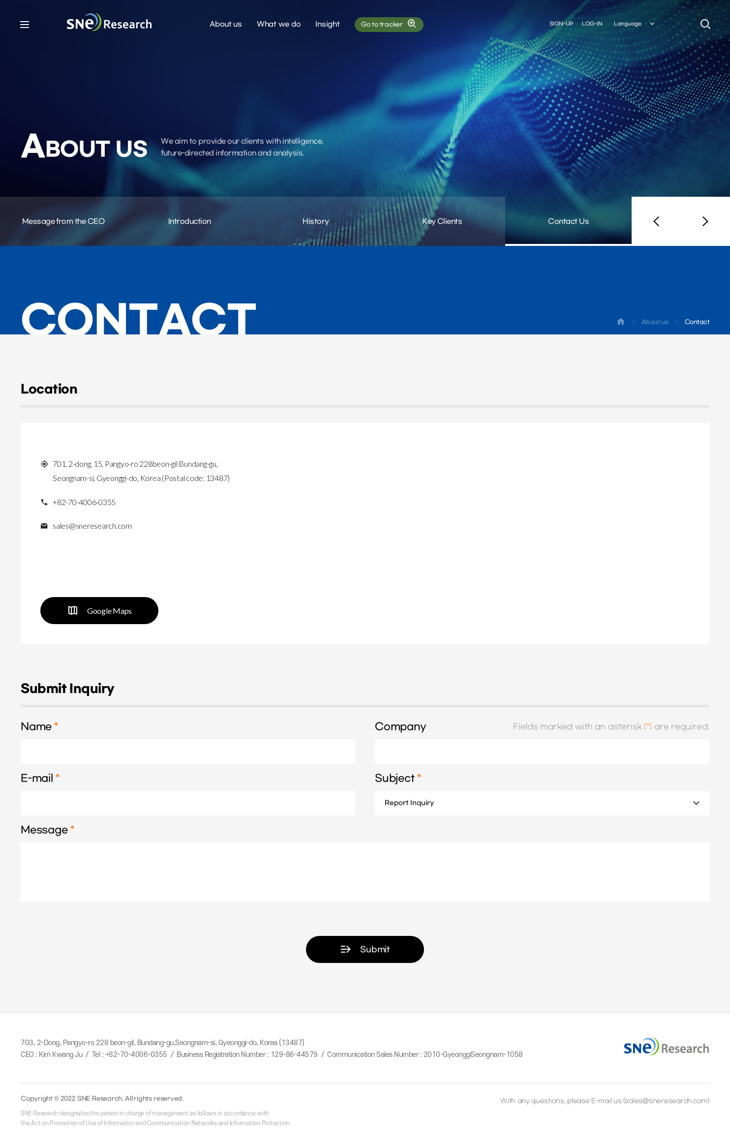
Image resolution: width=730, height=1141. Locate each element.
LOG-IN (592, 24)
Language (635, 24)
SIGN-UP (561, 24)
